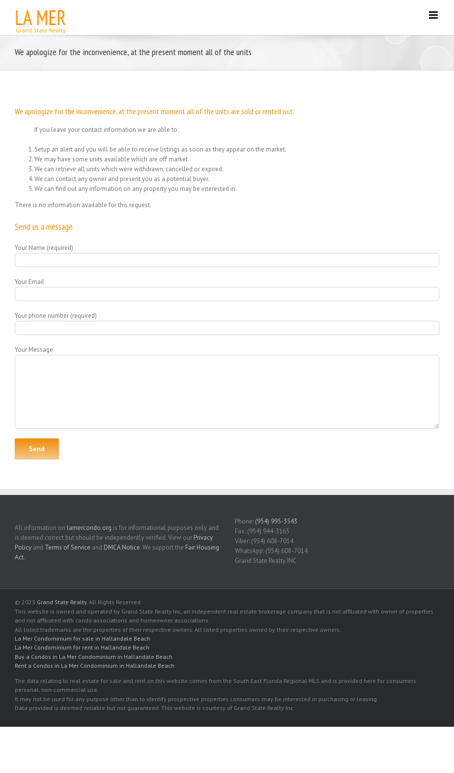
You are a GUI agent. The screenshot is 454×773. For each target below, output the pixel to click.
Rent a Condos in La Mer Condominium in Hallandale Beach (94, 665)
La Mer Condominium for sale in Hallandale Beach (82, 638)
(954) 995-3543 (276, 521)
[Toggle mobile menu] (434, 15)
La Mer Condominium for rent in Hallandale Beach (82, 647)
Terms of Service (67, 547)
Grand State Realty (61, 602)
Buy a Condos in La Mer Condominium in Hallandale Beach (93, 656)
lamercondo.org (89, 528)
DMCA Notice (122, 547)
